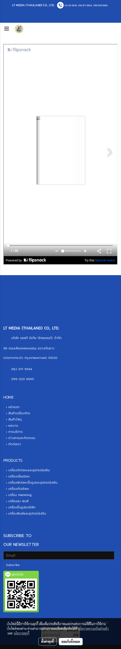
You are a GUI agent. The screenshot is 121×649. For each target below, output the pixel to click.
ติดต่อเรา (14, 444)
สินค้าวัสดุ (15, 419)
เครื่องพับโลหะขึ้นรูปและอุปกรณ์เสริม (33, 482)
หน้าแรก (13, 406)
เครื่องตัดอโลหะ (18, 488)
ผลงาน (13, 425)
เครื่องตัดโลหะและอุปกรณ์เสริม (29, 470)
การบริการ (15, 431)
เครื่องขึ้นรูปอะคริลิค (21, 507)
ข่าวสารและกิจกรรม (21, 437)
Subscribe (12, 565)
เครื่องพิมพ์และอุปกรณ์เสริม (27, 513)
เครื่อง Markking (20, 494)
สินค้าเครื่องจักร (19, 413)
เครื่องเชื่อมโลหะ (19, 476)
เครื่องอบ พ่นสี (18, 500)
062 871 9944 (85, 5)
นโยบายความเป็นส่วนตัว (93, 628)
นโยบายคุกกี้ (21, 633)
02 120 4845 (71, 5)
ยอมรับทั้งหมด (70, 641)
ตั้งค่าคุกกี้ (47, 641)
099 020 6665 (100, 5)
